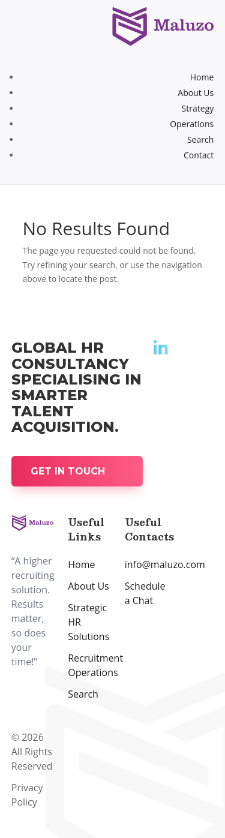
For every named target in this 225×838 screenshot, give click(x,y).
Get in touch (68, 471)
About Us (196, 92)
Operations (192, 124)
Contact (199, 155)
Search (200, 139)
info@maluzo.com (165, 564)
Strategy (198, 108)
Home (202, 77)
